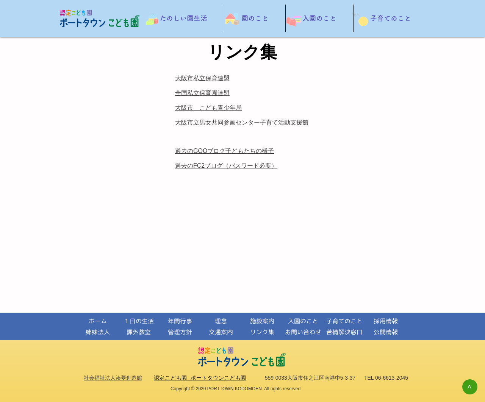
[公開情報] (385, 332)
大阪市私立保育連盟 (202, 78)
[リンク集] (262, 332)
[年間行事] (180, 321)
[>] (469, 386)
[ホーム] (97, 321)
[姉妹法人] (97, 332)
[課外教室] (138, 332)
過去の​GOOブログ (200, 151)
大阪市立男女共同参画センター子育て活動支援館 (241, 122)
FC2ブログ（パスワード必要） (235, 165)
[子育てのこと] (344, 321)
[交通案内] (221, 332)
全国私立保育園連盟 (202, 93)
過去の (184, 165)
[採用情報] (385, 321)
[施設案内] (262, 321)
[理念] (221, 321)
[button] (183, 18)
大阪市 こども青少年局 (208, 107)
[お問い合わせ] (303, 332)
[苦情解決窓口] (344, 332)
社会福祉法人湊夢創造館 (113, 378)
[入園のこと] (303, 321)
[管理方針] (180, 332)
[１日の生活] (138, 321)
